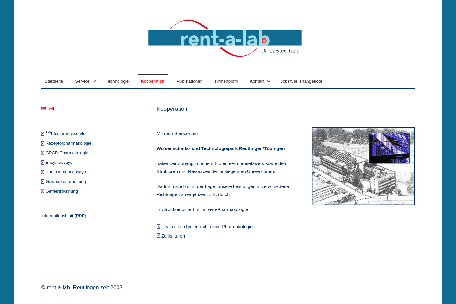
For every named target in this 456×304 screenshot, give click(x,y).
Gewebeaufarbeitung (66, 181)
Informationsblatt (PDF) (63, 215)
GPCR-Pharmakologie (67, 152)
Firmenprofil (226, 81)
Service (85, 81)
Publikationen (190, 81)
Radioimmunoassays (66, 172)
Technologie (117, 81)
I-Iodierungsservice (67, 133)
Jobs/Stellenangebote (301, 81)
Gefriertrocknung (62, 191)
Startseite (54, 81)
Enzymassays (59, 162)
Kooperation (152, 81)
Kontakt (260, 81)
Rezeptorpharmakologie (69, 143)
